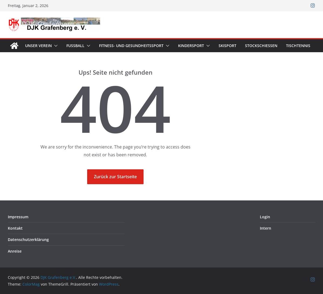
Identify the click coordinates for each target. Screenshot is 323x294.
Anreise (15, 251)
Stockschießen (261, 45)
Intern (265, 228)
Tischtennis (298, 45)
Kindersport (191, 45)
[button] (55, 45)
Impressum (18, 216)
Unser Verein (38, 45)
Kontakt (15, 228)
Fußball (75, 45)
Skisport (227, 45)
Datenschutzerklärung (28, 239)
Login (265, 216)
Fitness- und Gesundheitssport (131, 45)
